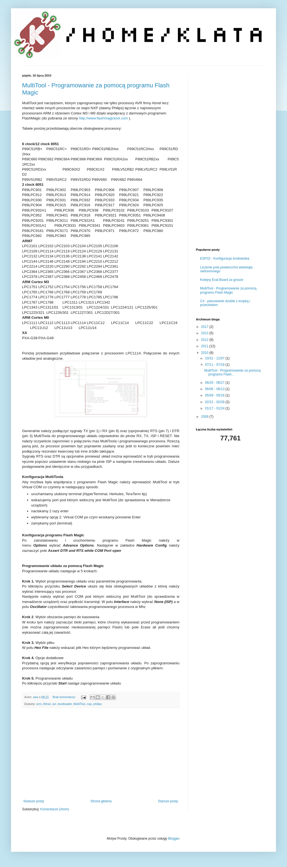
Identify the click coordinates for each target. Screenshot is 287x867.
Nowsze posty (33, 801)
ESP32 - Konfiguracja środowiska (224, 258)
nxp (89, 704)
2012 (205, 340)
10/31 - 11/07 (215, 358)
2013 (205, 333)
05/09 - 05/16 (215, 395)
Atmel (47, 704)
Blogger (173, 838)
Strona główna (101, 801)
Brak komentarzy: (65, 697)
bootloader (65, 704)
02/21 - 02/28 (215, 402)
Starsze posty (168, 801)
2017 (205, 327)
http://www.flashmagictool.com (103, 118)
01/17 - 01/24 (215, 408)
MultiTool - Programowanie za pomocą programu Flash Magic (228, 290)
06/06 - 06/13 (215, 389)
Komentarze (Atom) (54, 809)
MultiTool (79, 704)
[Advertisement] (100, 753)
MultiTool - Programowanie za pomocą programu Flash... (232, 372)
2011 (205, 346)
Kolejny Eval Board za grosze (221, 280)
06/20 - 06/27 (215, 383)
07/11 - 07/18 (215, 365)
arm (39, 704)
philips (97, 704)
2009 (205, 417)
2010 (205, 353)
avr (54, 704)
